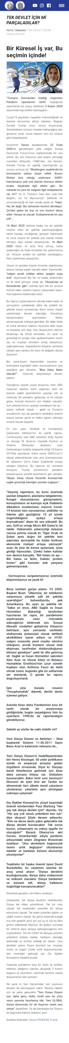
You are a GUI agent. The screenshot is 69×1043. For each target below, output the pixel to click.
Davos (33, 1019)
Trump (53, 1019)
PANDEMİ (43, 1019)
